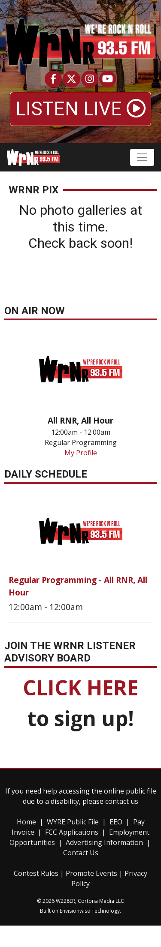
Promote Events (91, 873)
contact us (121, 801)
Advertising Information (104, 842)
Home (26, 822)
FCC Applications (71, 832)
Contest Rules (36, 873)
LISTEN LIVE (80, 109)
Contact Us (80, 852)
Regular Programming (54, 580)
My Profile (80, 452)
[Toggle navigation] (142, 157)
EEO (115, 822)
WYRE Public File (73, 822)
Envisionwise (75, 910)
